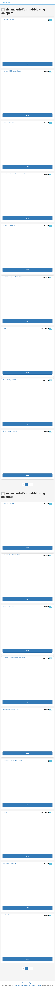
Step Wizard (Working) (9, 380)
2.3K (45, 174)
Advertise (38, 985)
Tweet (34, 983)
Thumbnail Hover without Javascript (14, 174)
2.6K (45, 226)
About (33, 985)
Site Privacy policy (26, 985)
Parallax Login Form (9, 122)
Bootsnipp (6, 2)
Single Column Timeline (10, 431)
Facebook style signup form (11, 225)
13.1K (43, 328)
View (27, 64)
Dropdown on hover (8, 19)
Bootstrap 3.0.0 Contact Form (12, 71)
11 (47, 328)
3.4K (45, 20)
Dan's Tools (17, 985)
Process (5, 328)
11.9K (44, 277)
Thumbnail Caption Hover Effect (12, 277)
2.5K (45, 71)
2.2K (45, 123)
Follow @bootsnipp (26, 983)
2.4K (45, 380)
